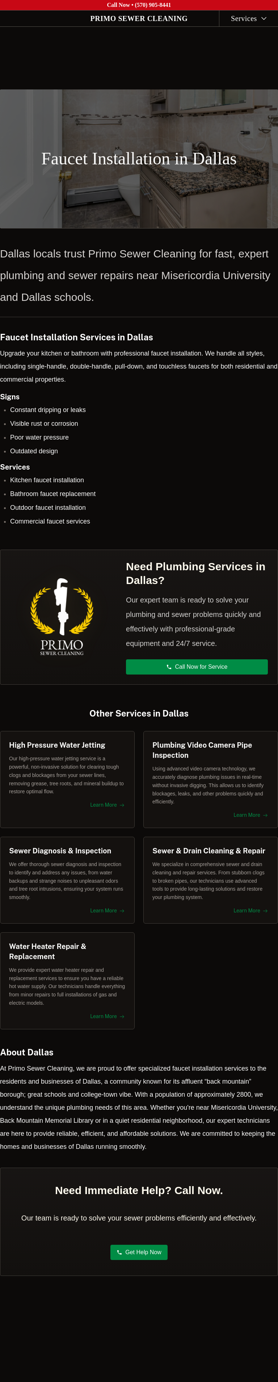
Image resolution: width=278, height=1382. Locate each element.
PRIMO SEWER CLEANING (139, 18)
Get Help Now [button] (139, 1256)
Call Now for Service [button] (197, 663)
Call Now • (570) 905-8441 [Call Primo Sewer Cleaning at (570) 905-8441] (139, 5)
